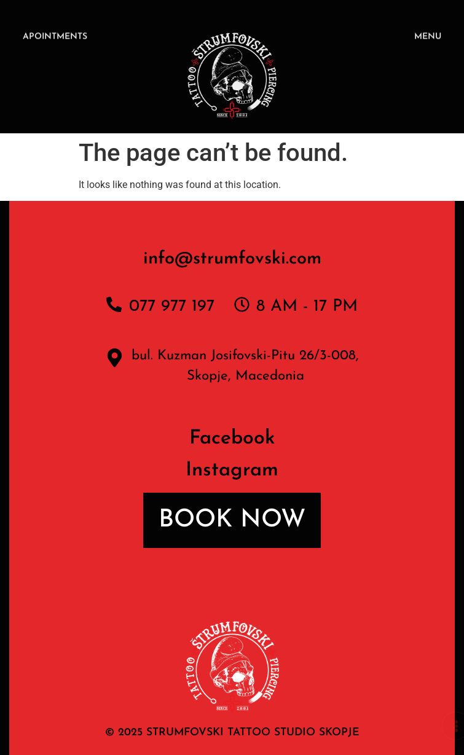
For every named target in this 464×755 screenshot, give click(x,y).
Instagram (232, 470)
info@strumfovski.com (232, 259)
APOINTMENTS (55, 37)
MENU (427, 37)
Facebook (232, 438)
